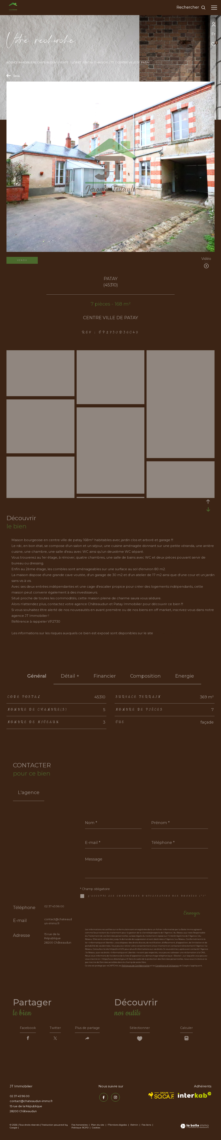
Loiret (76, 62)
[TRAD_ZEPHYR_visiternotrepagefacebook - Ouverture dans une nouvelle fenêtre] (102, 1098)
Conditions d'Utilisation (167, 965)
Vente (63, 62)
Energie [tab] (184, 676)
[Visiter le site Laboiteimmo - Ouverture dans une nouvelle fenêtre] (194, 1127)
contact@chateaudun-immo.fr (31, 1102)
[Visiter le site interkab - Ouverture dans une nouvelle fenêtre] (194, 1096)
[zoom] (40, 394)
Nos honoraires (79, 1126)
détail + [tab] (70, 676)
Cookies (96, 1129)
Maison (101, 62)
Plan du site (98, 1126)
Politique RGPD (79, 1128)
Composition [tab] (145, 676)
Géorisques (163, 633)
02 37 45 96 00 (54, 906)
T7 (112, 62)
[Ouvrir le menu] (214, 7)
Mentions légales (118, 1126)
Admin (134, 1126)
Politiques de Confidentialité (136, 965)
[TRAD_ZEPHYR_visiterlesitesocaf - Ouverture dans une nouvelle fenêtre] (161, 1096)
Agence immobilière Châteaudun (31, 62)
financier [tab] (104, 676)
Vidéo (206, 259)
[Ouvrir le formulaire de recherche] (191, 7)
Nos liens (147, 1126)
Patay (89, 62)
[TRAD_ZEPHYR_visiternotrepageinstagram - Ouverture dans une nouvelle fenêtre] (114, 1098)
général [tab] (36, 676)
